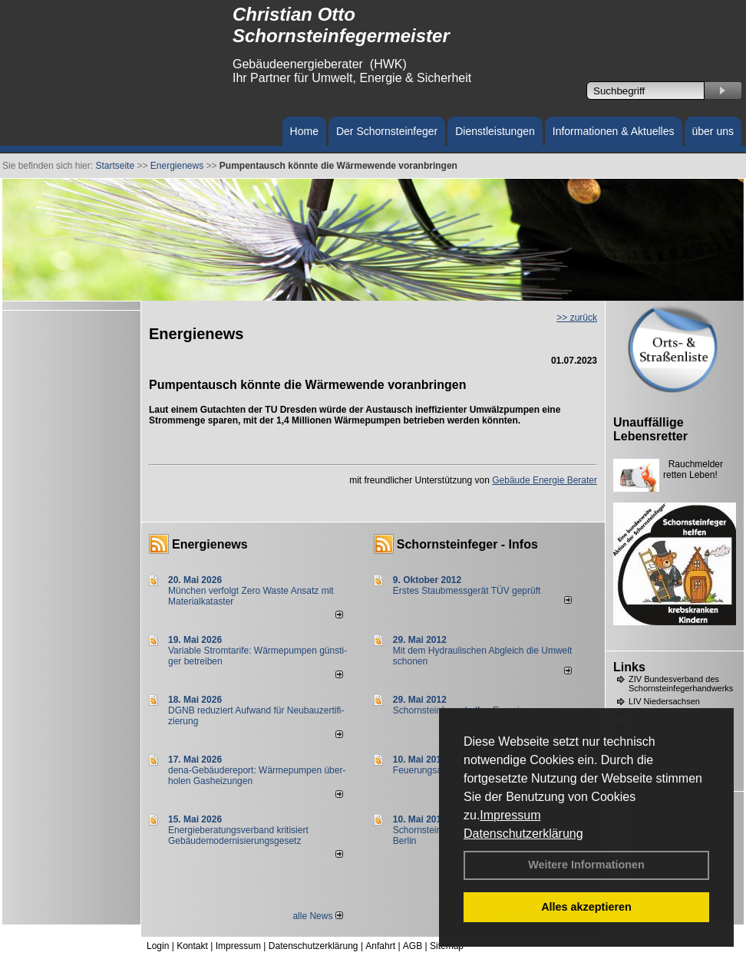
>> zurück (576, 317)
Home (304, 131)
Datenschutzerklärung (523, 833)
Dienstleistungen (495, 131)
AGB (412, 946)
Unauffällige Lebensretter (650, 429)
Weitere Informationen (586, 864)
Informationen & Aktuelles (614, 131)
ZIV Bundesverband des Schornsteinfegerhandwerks (681, 683)
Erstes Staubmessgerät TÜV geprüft (467, 590)
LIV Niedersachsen (664, 701)
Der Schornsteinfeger (386, 131)
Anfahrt (380, 946)
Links (629, 667)
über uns (713, 131)
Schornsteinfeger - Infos (467, 544)
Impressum (510, 815)
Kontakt (192, 946)
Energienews (210, 544)
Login (158, 946)
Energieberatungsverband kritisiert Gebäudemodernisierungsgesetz (238, 835)
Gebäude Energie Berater (544, 480)
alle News (317, 916)
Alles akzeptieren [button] (586, 907)
